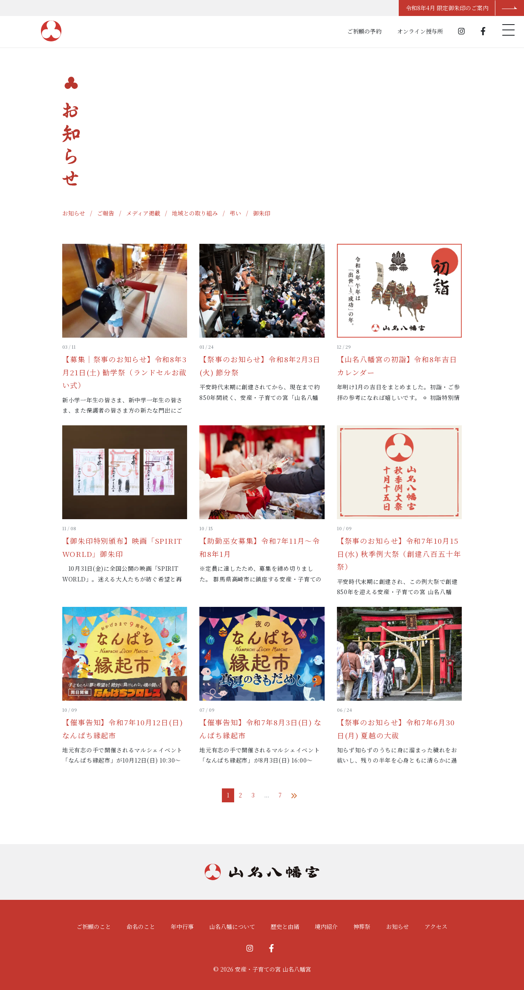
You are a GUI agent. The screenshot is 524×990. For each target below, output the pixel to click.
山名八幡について (232, 926)
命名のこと (140, 926)
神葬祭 (361, 926)
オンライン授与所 (420, 31)
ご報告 (105, 213)
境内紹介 (326, 926)
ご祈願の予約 (364, 31)
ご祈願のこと (94, 926)
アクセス (436, 926)
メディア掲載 (143, 213)
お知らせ (73, 213)
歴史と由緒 (285, 926)
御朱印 (261, 213)
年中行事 (182, 926)
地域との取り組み (195, 213)
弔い (235, 213)
